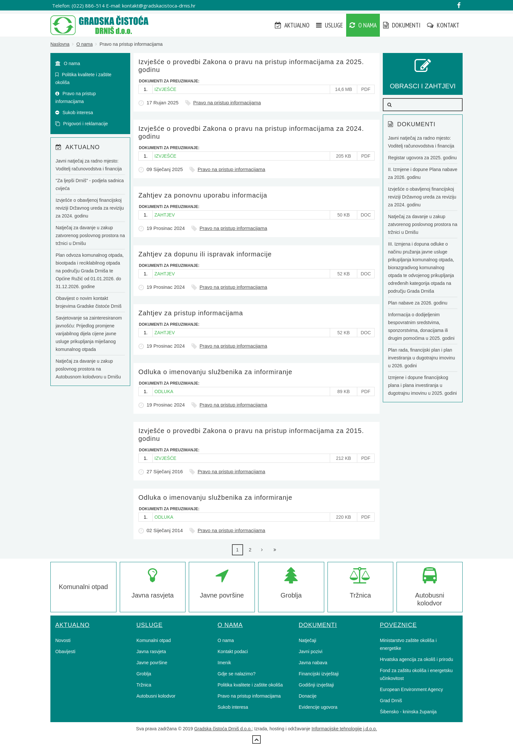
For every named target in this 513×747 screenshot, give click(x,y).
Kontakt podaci (233, 651)
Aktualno (292, 25)
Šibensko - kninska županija (408, 711)
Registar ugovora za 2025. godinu (422, 157)
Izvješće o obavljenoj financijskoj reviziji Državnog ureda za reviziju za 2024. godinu (90, 208)
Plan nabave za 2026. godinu (417, 302)
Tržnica (143, 684)
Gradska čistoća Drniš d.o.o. (223, 728)
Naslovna (59, 44)
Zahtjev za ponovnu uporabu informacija (202, 195)
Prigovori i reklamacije (81, 123)
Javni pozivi (310, 651)
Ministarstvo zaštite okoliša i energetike (408, 644)
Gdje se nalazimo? (237, 673)
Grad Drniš (391, 700)
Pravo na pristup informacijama (227, 102)
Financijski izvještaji (319, 673)
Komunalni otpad (83, 586)
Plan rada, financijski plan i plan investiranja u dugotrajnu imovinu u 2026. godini (421, 357)
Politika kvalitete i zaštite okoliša (83, 78)
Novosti (63, 640)
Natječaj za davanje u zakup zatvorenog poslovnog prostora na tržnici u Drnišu (90, 235)
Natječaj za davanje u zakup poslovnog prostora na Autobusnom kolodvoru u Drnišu (88, 368)
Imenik (224, 662)
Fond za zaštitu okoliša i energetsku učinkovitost (416, 674)
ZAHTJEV (164, 214)
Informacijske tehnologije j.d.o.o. (344, 728)
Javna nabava (313, 662)
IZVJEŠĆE (165, 89)
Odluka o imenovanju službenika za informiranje (215, 371)
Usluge (329, 25)
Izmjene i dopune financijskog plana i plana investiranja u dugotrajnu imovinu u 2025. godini (422, 385)
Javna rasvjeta (151, 651)
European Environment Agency (411, 689)
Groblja (143, 673)
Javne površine (151, 662)
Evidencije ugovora (318, 707)
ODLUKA (163, 391)
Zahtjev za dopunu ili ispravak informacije (205, 254)
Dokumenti (401, 25)
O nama (363, 25)
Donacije (307, 696)
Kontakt (443, 25)
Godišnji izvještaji (316, 684)
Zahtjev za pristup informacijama (190, 313)
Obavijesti (65, 651)
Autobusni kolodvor (155, 696)
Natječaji (307, 640)
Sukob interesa (74, 112)
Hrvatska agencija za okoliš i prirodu (416, 659)
